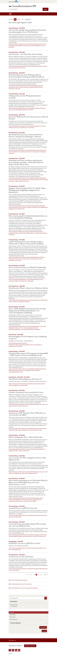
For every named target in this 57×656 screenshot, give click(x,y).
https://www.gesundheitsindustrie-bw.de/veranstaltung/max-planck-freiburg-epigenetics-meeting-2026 (27, 384)
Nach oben (11, 640)
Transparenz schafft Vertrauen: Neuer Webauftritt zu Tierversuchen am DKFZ (27, 414)
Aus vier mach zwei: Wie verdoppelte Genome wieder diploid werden (27, 459)
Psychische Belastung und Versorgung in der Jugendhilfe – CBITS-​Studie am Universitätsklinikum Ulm (28, 354)
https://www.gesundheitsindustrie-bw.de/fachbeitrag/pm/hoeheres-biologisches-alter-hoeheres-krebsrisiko (27, 449)
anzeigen (44, 631)
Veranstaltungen (13, 619)
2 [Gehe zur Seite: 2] (31, 574)
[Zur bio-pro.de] (14, 1)
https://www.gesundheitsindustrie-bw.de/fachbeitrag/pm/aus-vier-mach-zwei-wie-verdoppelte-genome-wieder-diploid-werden (28, 472)
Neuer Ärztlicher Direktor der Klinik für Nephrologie (27, 268)
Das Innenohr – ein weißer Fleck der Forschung (25, 54)
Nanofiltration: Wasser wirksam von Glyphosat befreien (28, 288)
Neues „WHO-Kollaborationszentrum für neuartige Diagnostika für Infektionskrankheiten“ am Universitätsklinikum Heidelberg (27, 311)
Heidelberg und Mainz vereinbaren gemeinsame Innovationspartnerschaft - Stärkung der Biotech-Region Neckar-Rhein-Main (26, 162)
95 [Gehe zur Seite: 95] (45, 574)
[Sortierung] (27, 19)
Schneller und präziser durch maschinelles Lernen (26, 392)
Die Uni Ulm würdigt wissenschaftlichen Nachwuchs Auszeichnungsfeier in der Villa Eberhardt (27, 31)
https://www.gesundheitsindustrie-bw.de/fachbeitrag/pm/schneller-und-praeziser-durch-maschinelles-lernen (28, 405)
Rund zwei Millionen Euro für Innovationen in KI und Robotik (28, 118)
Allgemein (11, 612)
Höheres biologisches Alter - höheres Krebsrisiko (26, 437)
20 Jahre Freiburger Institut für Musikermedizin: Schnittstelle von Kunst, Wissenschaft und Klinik (26, 243)
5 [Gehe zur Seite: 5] (38, 574)
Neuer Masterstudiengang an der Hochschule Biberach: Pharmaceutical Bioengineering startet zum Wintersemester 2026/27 (28, 483)
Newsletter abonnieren (30, 645)
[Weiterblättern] (47, 574)
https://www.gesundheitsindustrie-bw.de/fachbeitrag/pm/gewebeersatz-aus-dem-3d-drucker (28, 569)
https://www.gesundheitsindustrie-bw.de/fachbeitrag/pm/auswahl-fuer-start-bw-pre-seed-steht (28, 516)
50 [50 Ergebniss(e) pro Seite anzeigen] (19, 20)
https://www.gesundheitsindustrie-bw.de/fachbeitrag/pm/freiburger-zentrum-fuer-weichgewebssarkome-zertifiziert (27, 108)
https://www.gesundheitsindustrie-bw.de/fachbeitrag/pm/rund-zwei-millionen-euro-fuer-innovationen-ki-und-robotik (27, 126)
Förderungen (12, 617)
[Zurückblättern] (27, 574)
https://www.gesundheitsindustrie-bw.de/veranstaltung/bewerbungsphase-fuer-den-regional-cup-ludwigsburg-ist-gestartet (25, 344)
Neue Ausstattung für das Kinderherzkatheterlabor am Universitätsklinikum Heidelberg (28, 217)
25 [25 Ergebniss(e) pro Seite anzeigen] (15, 20)
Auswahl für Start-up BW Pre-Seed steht (23, 508)
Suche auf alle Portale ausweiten (18, 580)
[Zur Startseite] (23, 6)
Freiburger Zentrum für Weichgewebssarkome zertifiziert (25, 97)
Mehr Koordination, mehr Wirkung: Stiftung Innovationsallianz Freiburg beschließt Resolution (26, 76)
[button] (46, 623)
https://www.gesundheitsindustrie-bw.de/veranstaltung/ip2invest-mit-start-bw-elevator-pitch (28, 548)
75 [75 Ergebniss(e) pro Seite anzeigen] (23, 20)
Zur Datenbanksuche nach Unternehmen (21, 584)
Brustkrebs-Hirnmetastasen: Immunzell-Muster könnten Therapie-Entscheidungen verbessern (26, 136)
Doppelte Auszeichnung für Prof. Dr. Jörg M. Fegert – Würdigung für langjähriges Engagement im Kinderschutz (28, 190)
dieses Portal (15, 604)
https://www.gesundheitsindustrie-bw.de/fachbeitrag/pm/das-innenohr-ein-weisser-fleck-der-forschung (28, 67)
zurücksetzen (43, 627)
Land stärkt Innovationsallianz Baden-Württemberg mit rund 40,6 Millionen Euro (27, 525)
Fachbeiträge (12, 614)
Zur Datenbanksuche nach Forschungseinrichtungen (24, 588)
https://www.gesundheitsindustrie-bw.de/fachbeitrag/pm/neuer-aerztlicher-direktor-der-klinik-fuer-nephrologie (26, 280)
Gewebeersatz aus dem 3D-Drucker (21, 557)
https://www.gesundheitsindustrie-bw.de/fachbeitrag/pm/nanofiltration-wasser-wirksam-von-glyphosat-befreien (28, 300)
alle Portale (14, 606)
